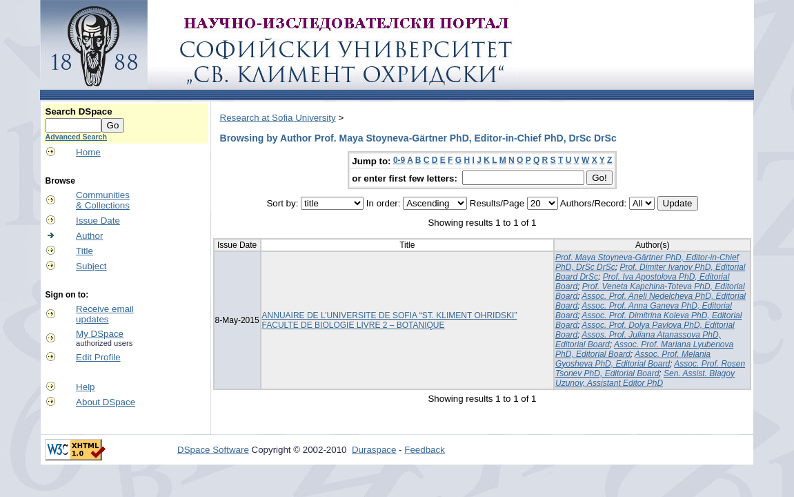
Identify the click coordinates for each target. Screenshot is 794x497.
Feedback (424, 450)
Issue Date (98, 220)
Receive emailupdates (105, 314)
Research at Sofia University (278, 118)
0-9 (399, 160)
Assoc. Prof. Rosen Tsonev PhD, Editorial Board (650, 368)
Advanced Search (76, 137)
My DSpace (99, 334)
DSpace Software (213, 450)
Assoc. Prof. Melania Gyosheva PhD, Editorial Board (633, 359)
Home (88, 152)
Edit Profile (98, 357)
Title (84, 251)
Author (89, 236)
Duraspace (374, 450)
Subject (91, 266)
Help (85, 387)
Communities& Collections (103, 200)
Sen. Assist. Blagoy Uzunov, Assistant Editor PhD (645, 378)
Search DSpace (79, 111)
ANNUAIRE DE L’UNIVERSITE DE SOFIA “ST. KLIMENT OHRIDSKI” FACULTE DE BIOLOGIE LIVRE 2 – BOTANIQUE (389, 320)
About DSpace (105, 402)
